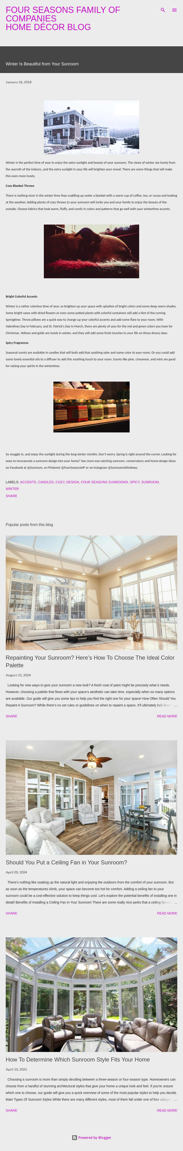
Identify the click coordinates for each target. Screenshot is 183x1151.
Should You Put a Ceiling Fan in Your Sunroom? (66, 862)
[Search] (163, 8)
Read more (167, 716)
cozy (60, 482)
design (72, 482)
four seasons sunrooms (104, 482)
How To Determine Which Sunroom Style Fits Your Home (78, 1059)
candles (46, 482)
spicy (134, 482)
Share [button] (11, 496)
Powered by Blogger (91, 1137)
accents (28, 482)
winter (12, 489)
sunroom (150, 482)
